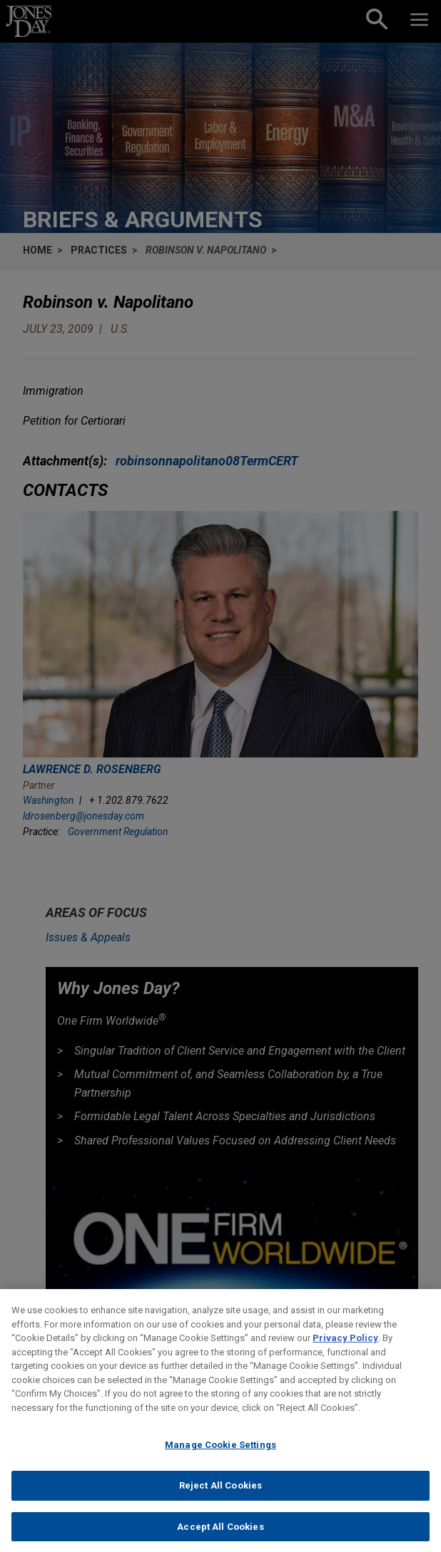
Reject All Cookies (220, 1496)
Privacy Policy (345, 1349)
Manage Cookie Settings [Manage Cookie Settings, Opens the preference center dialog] (220, 1456)
